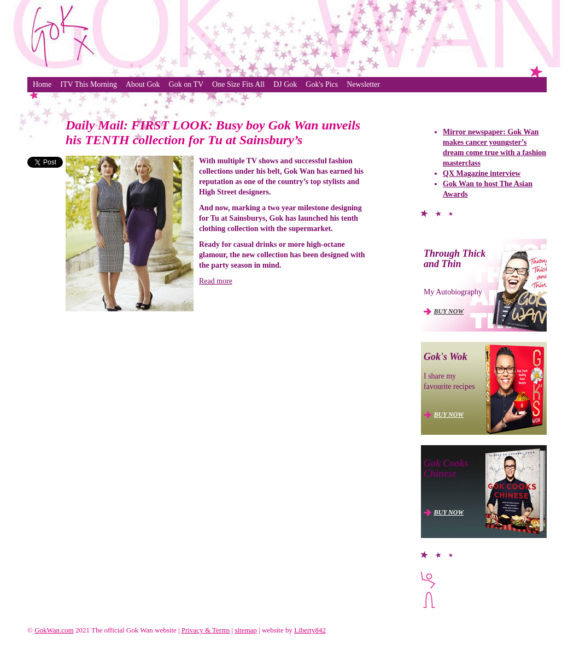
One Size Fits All (238, 84)
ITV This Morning (88, 84)
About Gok (143, 84)
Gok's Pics (322, 84)
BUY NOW (449, 311)
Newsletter (363, 84)
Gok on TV (186, 84)
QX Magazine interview (481, 173)
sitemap (245, 630)
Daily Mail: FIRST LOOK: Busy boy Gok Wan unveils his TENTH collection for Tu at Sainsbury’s (213, 132)
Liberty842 (310, 630)
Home (42, 84)
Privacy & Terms (205, 630)
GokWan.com (54, 630)
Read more (215, 281)
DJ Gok (285, 84)
